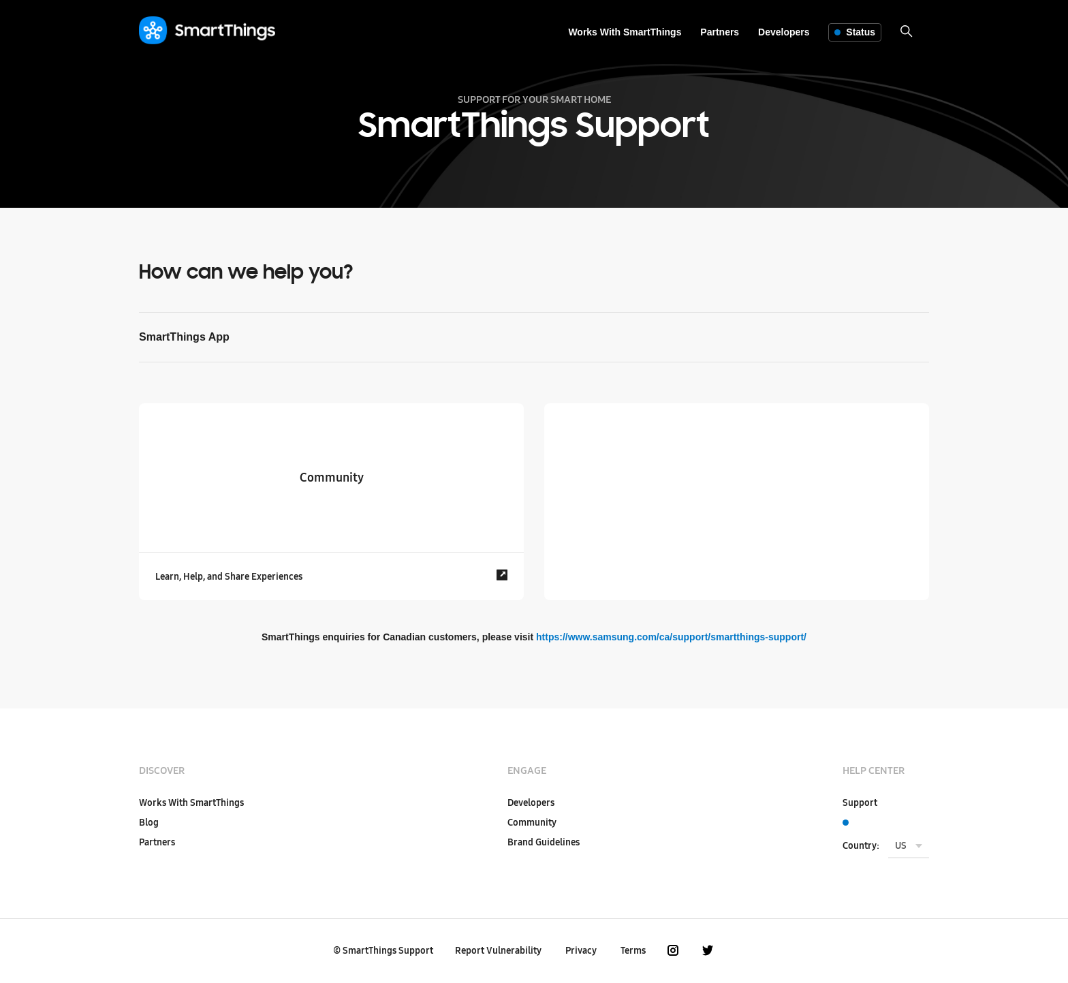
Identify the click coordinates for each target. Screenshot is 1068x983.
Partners (719, 32)
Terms (633, 950)
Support (860, 802)
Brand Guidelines (543, 842)
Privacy (581, 950)
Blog (149, 822)
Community (531, 822)
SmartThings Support (388, 950)
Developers (783, 32)
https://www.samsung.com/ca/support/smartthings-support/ (671, 636)
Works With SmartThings (624, 32)
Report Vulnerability (498, 950)
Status (854, 32)
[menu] (908, 846)
